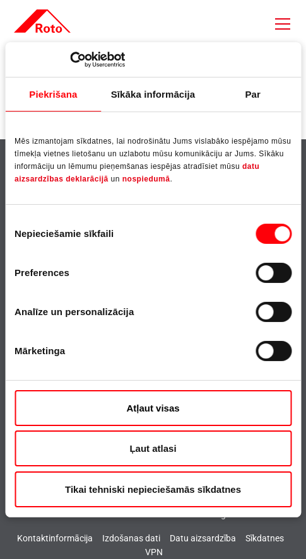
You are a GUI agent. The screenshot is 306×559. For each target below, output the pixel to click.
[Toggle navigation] (282, 24)
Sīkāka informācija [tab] (153, 94)
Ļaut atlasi (152, 448)
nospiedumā (146, 179)
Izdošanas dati (131, 538)
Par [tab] (253, 94)
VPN (154, 552)
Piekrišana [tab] (53, 94)
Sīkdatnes (264, 538)
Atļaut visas (152, 408)
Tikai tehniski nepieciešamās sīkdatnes (153, 489)
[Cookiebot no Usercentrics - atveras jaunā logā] (70, 59)
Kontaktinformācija (55, 538)
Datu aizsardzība (203, 538)
